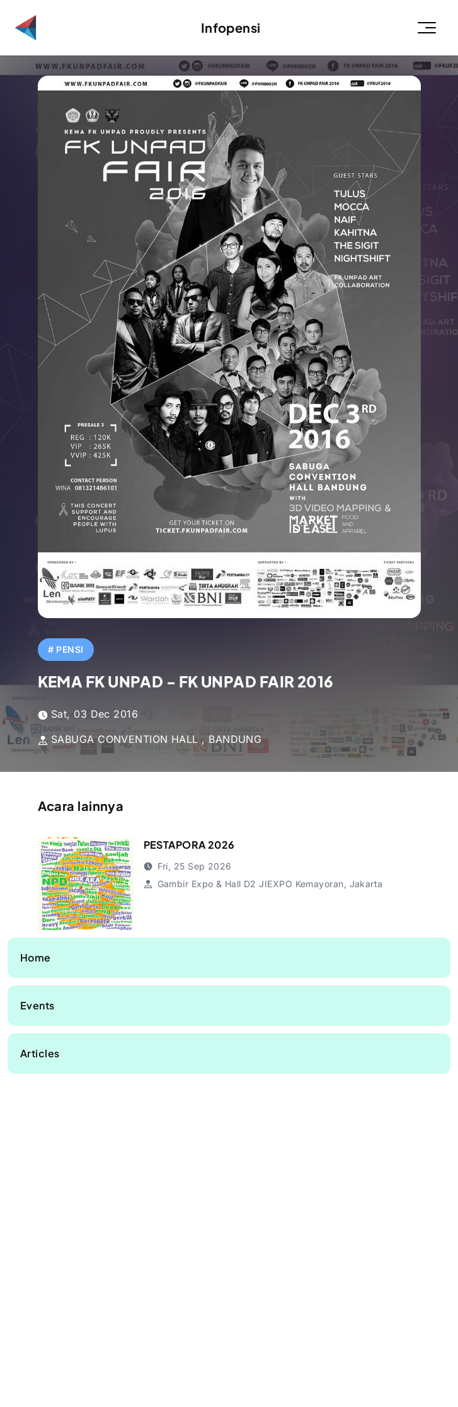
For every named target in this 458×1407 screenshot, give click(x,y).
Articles (40, 1053)
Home (35, 957)
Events (37, 1005)
